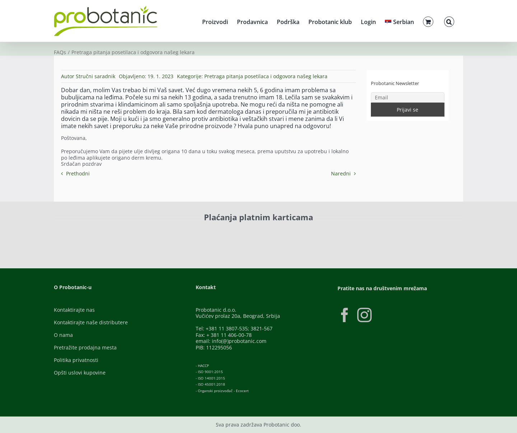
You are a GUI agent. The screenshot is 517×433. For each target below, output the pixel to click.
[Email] (408, 97)
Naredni (341, 173)
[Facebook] (344, 315)
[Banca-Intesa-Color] (226, 233)
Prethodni (78, 173)
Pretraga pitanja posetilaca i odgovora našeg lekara (265, 76)
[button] (449, 21)
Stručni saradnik (95, 76)
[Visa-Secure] (149, 233)
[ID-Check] (103, 235)
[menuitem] (399, 21)
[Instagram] (364, 315)
